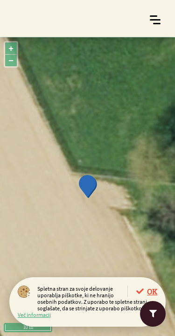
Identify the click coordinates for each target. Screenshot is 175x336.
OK (152, 291)
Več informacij (34, 314)
